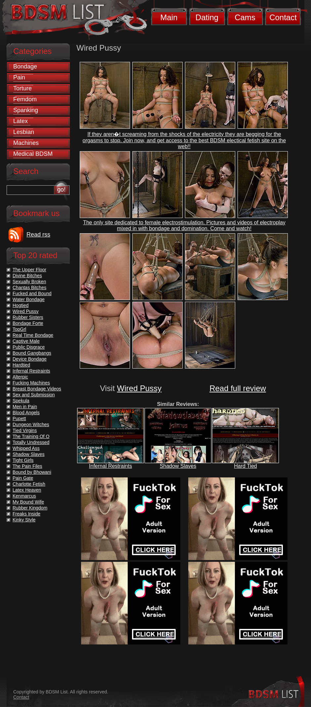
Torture (22, 88)
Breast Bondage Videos (37, 388)
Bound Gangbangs (32, 353)
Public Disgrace (29, 347)
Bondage (25, 66)
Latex (20, 121)
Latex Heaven (27, 490)
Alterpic (20, 376)
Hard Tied (245, 466)
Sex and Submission (34, 394)
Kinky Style (24, 519)
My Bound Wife (28, 502)
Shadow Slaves (178, 466)
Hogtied (20, 305)
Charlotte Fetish (29, 484)
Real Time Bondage (33, 335)
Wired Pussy (139, 388)
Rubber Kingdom (30, 507)
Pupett (19, 418)
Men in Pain (25, 406)
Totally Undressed (31, 442)
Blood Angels (26, 412)
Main (168, 17)
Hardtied (21, 365)
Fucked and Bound (32, 293)
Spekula (21, 400)
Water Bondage (29, 299)
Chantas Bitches (29, 287)
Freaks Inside (26, 513)
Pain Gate (23, 478)
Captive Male (26, 341)
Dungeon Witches (31, 424)
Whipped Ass (26, 448)
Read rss (38, 234)
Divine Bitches (27, 275)
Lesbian (23, 132)
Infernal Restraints (110, 466)
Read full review (237, 388)
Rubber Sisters (28, 317)
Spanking (25, 110)
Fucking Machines (31, 382)
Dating (207, 17)
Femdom (25, 99)
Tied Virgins (25, 430)
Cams (245, 17)
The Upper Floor (29, 269)
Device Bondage (30, 359)
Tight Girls (23, 460)
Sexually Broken (29, 281)
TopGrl (19, 329)
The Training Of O (31, 436)
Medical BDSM (33, 154)
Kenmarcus (24, 496)
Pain (19, 77)
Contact (283, 17)
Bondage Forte (28, 323)
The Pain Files (27, 466)
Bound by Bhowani (32, 472)
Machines (26, 143)
